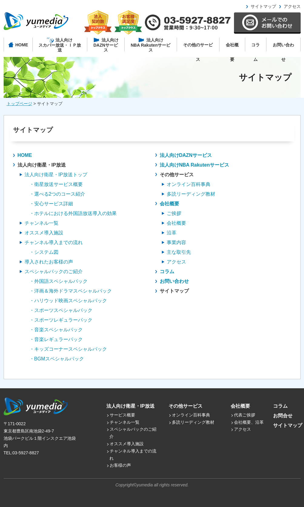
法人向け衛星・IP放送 (130, 406)
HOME (25, 155)
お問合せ (282, 415)
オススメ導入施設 (127, 443)
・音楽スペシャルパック (56, 329)
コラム (255, 47)
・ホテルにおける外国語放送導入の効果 (73, 213)
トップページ (19, 103)
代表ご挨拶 (244, 415)
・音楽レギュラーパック (56, 339)
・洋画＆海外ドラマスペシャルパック (70, 290)
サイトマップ (263, 6)
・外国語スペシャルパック (58, 281)
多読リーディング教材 (193, 422)
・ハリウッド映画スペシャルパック (68, 300)
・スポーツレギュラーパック (60, 320)
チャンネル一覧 (124, 422)
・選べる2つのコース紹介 (57, 194)
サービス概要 (122, 415)
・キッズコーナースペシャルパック (68, 349)
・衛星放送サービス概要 (56, 184)
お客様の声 (120, 465)
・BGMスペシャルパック (56, 358)
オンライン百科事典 (191, 415)
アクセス (292, 6)
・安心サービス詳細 (51, 203)
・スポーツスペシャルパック (60, 310)
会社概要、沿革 (249, 422)
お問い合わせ (283, 47)
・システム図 (43, 252)
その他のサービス (198, 47)
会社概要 (232, 47)
